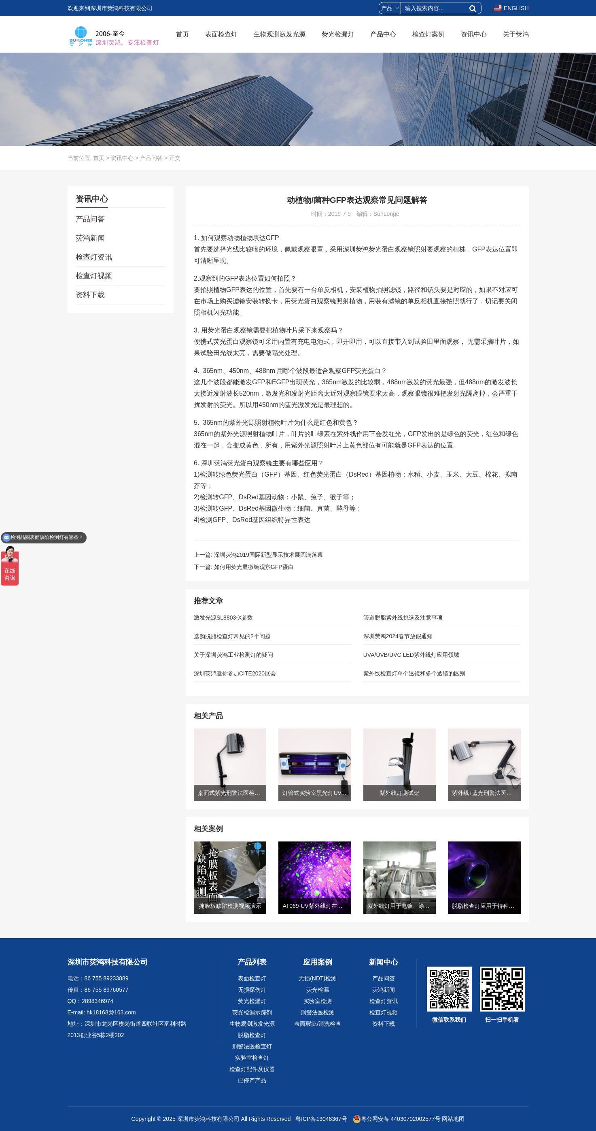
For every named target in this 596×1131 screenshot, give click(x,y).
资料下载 (90, 295)
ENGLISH (511, 8)
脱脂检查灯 (252, 1035)
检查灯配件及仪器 (252, 1069)
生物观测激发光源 (279, 34)
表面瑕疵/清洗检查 (317, 1023)
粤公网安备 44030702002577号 (397, 1119)
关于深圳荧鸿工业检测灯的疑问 (233, 655)
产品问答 (151, 158)
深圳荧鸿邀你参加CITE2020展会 (235, 673)
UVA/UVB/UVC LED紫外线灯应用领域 (411, 655)
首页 (182, 34)
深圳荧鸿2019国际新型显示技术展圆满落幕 (268, 555)
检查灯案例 (428, 34)
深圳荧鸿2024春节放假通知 (398, 636)
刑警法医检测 (318, 1012)
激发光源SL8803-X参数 (223, 617)
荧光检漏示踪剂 (252, 1012)
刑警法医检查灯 (252, 1046)
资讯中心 (474, 34)
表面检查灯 (221, 34)
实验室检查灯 (252, 1057)
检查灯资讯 (94, 257)
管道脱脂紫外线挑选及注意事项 (403, 617)
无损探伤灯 (252, 989)
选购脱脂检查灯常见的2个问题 (232, 636)
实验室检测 (317, 1001)
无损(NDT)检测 (318, 978)
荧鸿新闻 (90, 238)
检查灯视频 (94, 276)
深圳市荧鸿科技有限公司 (208, 1119)
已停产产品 (252, 1080)
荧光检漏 (317, 989)
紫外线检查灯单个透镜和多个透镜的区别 (414, 673)
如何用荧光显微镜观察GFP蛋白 (254, 567)
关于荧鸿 (516, 34)
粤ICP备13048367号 (320, 1119)
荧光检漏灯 (338, 34)
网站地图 (453, 1119)
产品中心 (383, 34)
